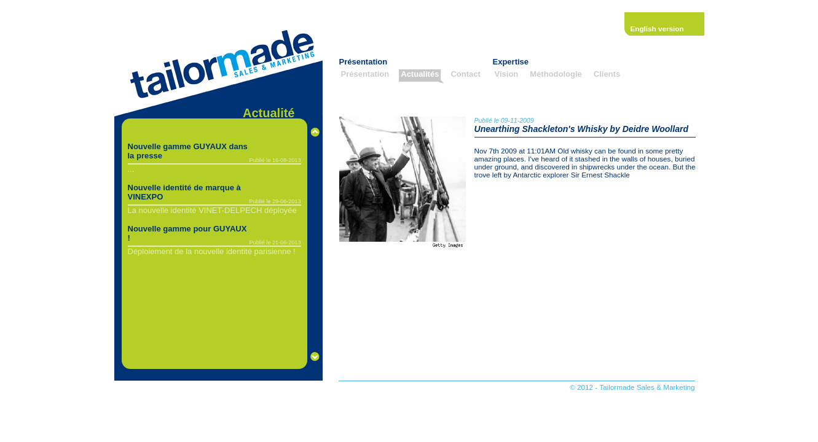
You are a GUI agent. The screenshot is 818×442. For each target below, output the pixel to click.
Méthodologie (556, 74)
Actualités (420, 74)
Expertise (511, 61)
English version (657, 29)
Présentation (363, 61)
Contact (465, 74)
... (131, 169)
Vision (507, 74)
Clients (607, 74)
